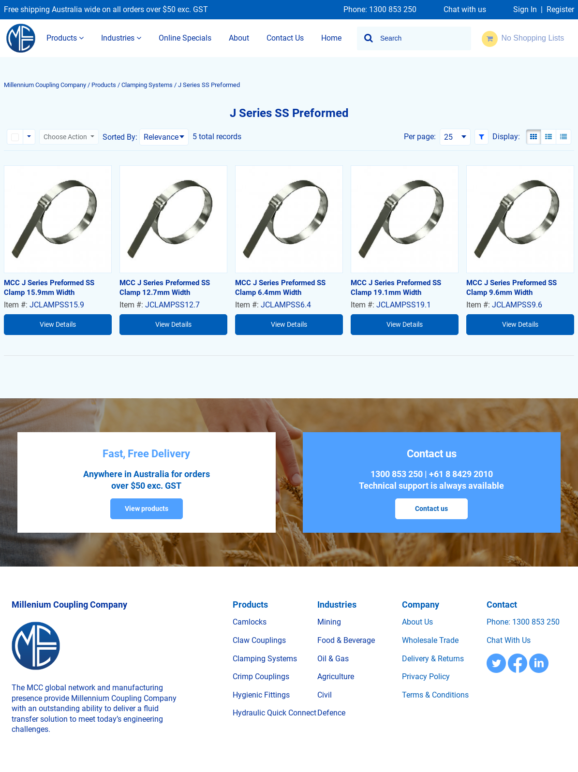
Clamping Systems (147, 84)
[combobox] (414, 38)
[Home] (21, 38)
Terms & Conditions (435, 694)
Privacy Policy (426, 676)
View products (146, 508)
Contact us (431, 508)
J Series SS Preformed (209, 84)
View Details (58, 324)
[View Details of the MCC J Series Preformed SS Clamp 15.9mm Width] (57, 219)
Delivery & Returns (433, 658)
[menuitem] (65, 38)
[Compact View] (563, 137)
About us (417, 621)
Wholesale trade (430, 640)
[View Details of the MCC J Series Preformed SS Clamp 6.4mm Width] (289, 219)
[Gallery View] (533, 137)
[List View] (548, 137)
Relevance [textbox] (161, 137)
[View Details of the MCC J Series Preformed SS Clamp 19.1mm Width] (404, 219)
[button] (481, 137)
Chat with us (465, 10)
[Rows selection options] (29, 137)
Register (560, 10)
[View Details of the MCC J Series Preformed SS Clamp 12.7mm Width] (173, 219)
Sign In (525, 10)
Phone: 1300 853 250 (379, 10)
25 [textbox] (448, 137)
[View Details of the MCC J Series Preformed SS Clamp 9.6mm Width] (520, 219)
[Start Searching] (369, 38)
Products (103, 84)
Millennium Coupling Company (45, 84)
